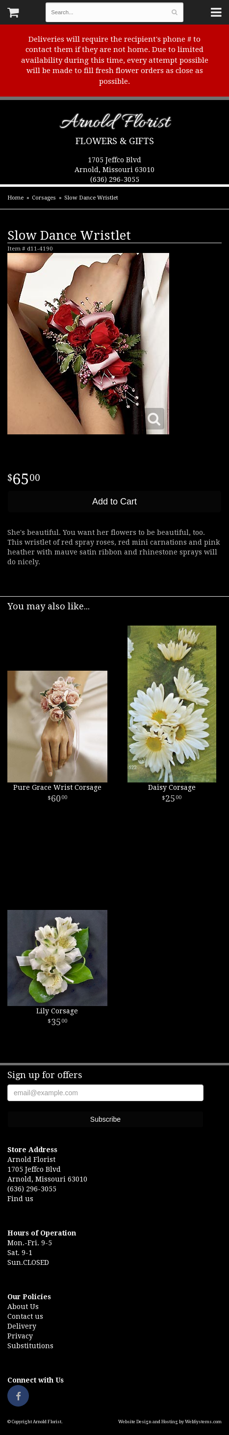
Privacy (20, 1336)
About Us (23, 1306)
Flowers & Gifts (115, 141)
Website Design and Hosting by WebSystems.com (170, 1421)
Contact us (25, 1316)
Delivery (21, 1326)
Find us (20, 1199)
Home (15, 198)
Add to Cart (114, 501)
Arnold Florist (114, 124)
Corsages (44, 198)
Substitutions (30, 1346)
